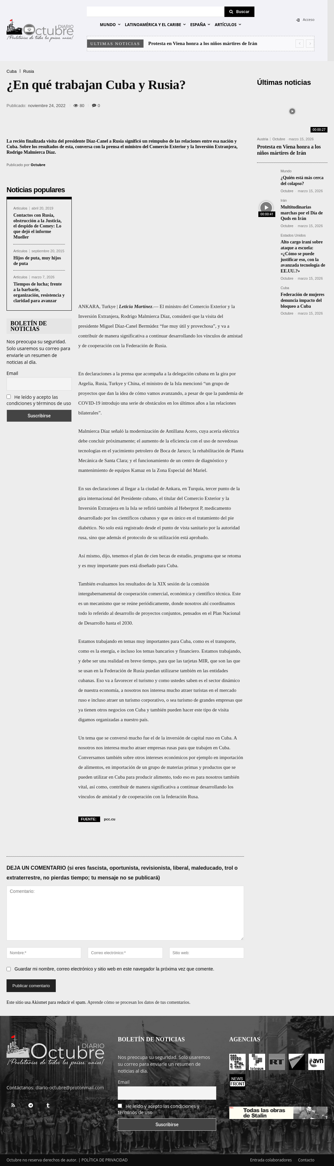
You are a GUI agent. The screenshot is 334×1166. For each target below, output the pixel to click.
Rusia (28, 71)
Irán (284, 200)
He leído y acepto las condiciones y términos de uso (39, 400)
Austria (262, 139)
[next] (310, 43)
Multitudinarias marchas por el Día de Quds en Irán (301, 212)
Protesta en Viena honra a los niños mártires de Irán (202, 43)
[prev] (300, 43)
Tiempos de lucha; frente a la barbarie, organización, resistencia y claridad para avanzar (39, 292)
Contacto (306, 1160)
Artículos (20, 208)
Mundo (286, 171)
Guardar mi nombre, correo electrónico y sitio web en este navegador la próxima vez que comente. (114, 969)
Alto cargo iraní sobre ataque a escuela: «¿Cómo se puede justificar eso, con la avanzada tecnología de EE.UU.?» (303, 254)
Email (12, 373)
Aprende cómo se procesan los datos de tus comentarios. (138, 1002)
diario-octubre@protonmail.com (70, 1087)
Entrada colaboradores (271, 1160)
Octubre (38, 164)
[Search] (239, 12)
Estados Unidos (293, 234)
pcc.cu (109, 819)
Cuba (12, 71)
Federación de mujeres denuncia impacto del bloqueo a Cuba (302, 296)
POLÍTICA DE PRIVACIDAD (105, 1160)
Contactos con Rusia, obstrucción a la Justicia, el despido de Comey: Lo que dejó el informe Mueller (37, 226)
